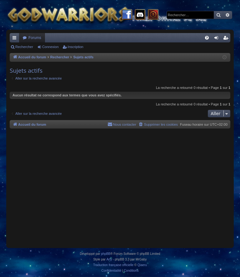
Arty (109, 259)
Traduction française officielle (113, 265)
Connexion (50, 47)
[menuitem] (207, 37)
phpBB (105, 253)
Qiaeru (142, 265)
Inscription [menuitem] (227, 39)
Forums (34, 38)
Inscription (75, 47)
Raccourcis (15, 39)
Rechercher (24, 47)
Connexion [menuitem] (217, 39)
